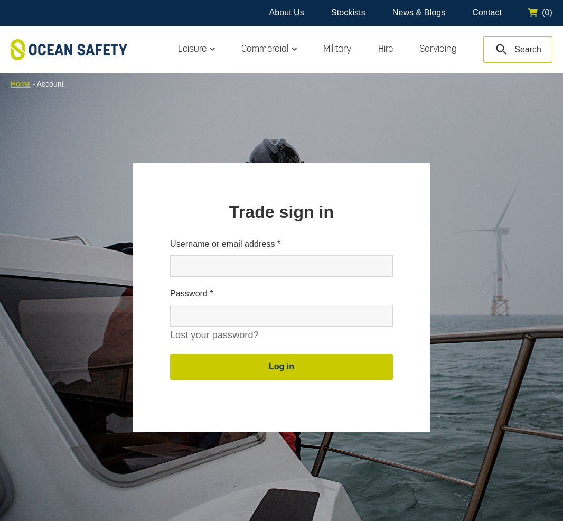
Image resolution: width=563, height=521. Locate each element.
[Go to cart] (540, 12)
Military (337, 49)
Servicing (438, 49)
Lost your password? (214, 335)
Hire (385, 49)
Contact (487, 12)
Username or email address (225, 243)
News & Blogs (419, 12)
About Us (286, 12)
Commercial (264, 49)
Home (21, 84)
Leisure (192, 49)
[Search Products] (517, 49)
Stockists (348, 12)
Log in (281, 366)
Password (191, 293)
